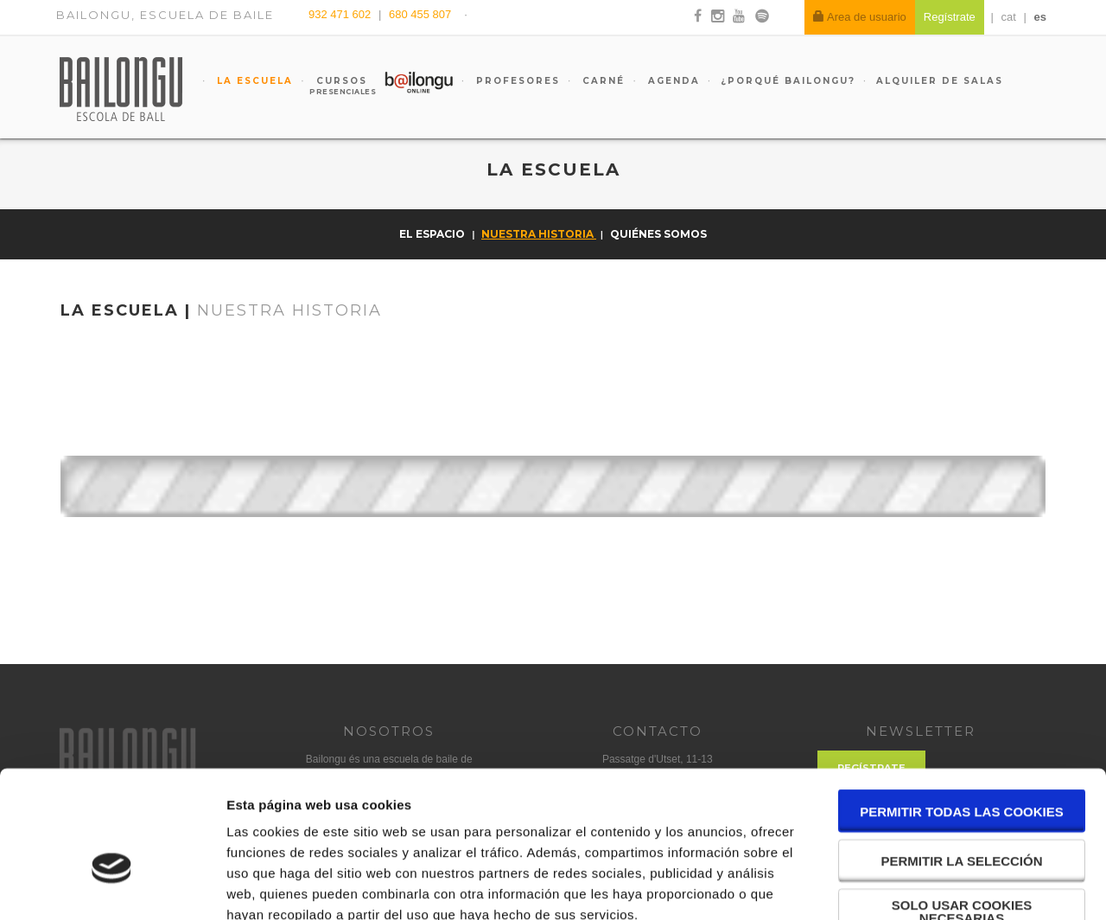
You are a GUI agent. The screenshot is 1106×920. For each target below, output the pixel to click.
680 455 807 (420, 14)
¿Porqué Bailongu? (788, 80)
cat (1008, 16)
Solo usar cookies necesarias (962, 811)
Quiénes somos (658, 233)
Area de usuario (859, 16)
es (1040, 16)
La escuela (253, 80)
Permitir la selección (962, 760)
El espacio (433, 233)
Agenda (672, 80)
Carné (601, 80)
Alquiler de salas (939, 80)
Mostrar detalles (928, 885)
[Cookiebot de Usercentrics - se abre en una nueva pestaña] (112, 886)
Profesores (516, 80)
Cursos (333, 85)
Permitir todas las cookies (962, 711)
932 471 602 (341, 14)
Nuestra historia (538, 233)
